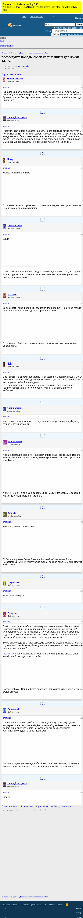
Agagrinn (12, 613)
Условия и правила (10, 904)
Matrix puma (15, 441)
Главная (60, 904)
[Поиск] (53, 16)
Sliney (10, 159)
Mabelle (12, 513)
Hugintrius (13, 582)
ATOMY (12, 294)
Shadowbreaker (24, 66)
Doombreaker (15, 709)
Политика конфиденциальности (33, 904)
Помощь (51, 904)
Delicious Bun (15, 225)
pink (9, 363)
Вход (2, 40)
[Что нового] (47, 16)
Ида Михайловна (12, 653)
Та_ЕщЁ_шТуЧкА (17, 117)
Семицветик (14, 408)
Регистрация (6, 45)
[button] (3, 25)
